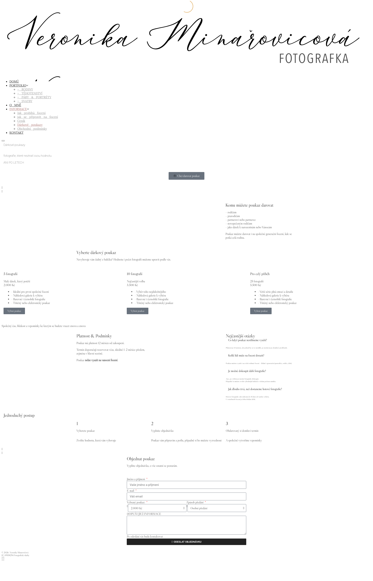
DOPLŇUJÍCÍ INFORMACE (144, 514)
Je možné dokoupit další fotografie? (247, 371)
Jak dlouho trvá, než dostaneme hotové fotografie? (255, 389)
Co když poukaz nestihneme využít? (247, 340)
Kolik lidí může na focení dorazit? (246, 355)
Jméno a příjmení (136, 479)
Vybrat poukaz (14, 310)
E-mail (131, 491)
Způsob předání (195, 502)
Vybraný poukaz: (136, 502)
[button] (186, 187)
